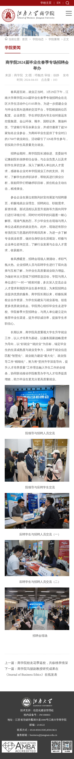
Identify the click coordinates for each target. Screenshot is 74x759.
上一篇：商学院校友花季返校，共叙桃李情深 (36, 663)
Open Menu (68, 13)
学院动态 (38, 39)
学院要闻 (54, 39)
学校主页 (46, 2)
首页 (25, 39)
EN (59, 2)
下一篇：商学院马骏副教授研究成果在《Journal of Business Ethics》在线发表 (31, 671)
